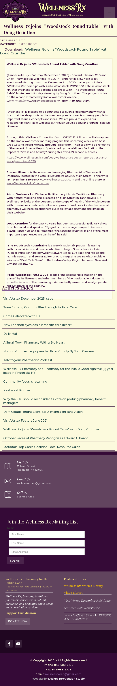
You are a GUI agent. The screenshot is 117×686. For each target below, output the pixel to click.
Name (10, 528)
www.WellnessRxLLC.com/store (28, 183)
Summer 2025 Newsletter (81, 608)
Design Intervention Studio (66, 678)
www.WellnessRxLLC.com (56, 179)
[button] (109, 12)
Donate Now (17, 621)
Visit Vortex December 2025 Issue (87, 600)
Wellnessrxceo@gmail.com (62, 674)
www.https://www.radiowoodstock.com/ (33, 100)
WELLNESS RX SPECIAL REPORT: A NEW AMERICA (87, 617)
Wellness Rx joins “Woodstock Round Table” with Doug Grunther (54, 51)
